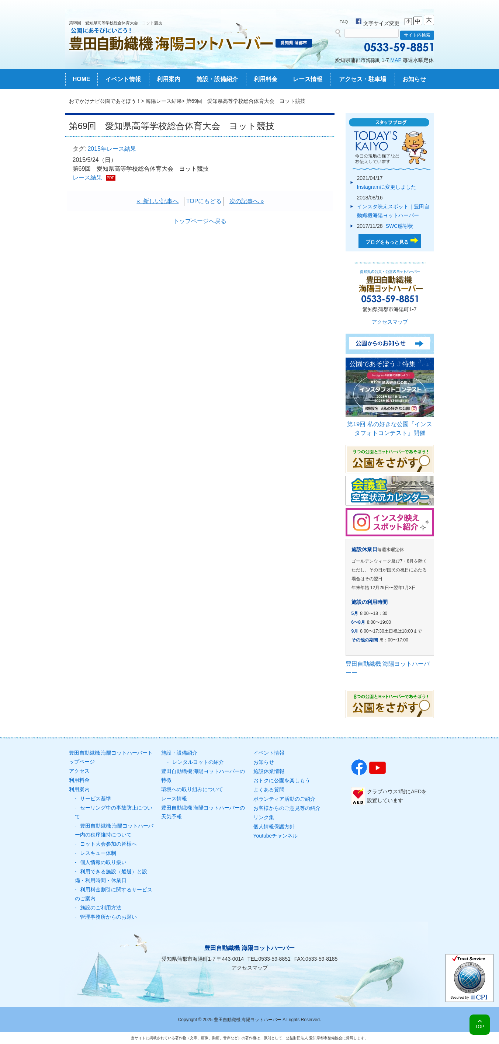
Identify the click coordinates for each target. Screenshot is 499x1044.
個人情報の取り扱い (103, 862)
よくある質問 (268, 790)
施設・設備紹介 (217, 79)
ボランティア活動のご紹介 (284, 799)
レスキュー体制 (98, 853)
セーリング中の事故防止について (113, 812)
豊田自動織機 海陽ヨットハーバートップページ (111, 757)
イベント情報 (123, 79)
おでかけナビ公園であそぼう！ (105, 101)
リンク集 (263, 817)
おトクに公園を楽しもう (281, 780)
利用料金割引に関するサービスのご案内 (113, 894)
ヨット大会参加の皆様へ (108, 844)
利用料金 (265, 79)
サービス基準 (95, 798)
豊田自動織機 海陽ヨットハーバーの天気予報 (203, 812)
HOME (81, 79)
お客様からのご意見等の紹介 (286, 808)
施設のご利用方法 (100, 908)
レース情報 (307, 79)
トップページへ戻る (199, 221)
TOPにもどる (204, 201)
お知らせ (414, 79)
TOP (479, 1026)
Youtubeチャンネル (275, 836)
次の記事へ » (246, 201)
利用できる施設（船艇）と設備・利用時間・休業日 (111, 876)
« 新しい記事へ (158, 201)
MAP (396, 60)
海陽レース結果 (164, 101)
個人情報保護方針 (274, 826)
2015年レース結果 (111, 149)
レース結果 (87, 177)
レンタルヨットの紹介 (198, 762)
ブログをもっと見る (387, 242)
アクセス (79, 771)
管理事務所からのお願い (108, 917)
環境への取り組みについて (192, 789)
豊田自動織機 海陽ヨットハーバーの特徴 (203, 775)
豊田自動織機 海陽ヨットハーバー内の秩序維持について (114, 830)
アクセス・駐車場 (362, 79)
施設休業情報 (268, 771)
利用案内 (168, 79)
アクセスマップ (390, 322)
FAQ (344, 22)
